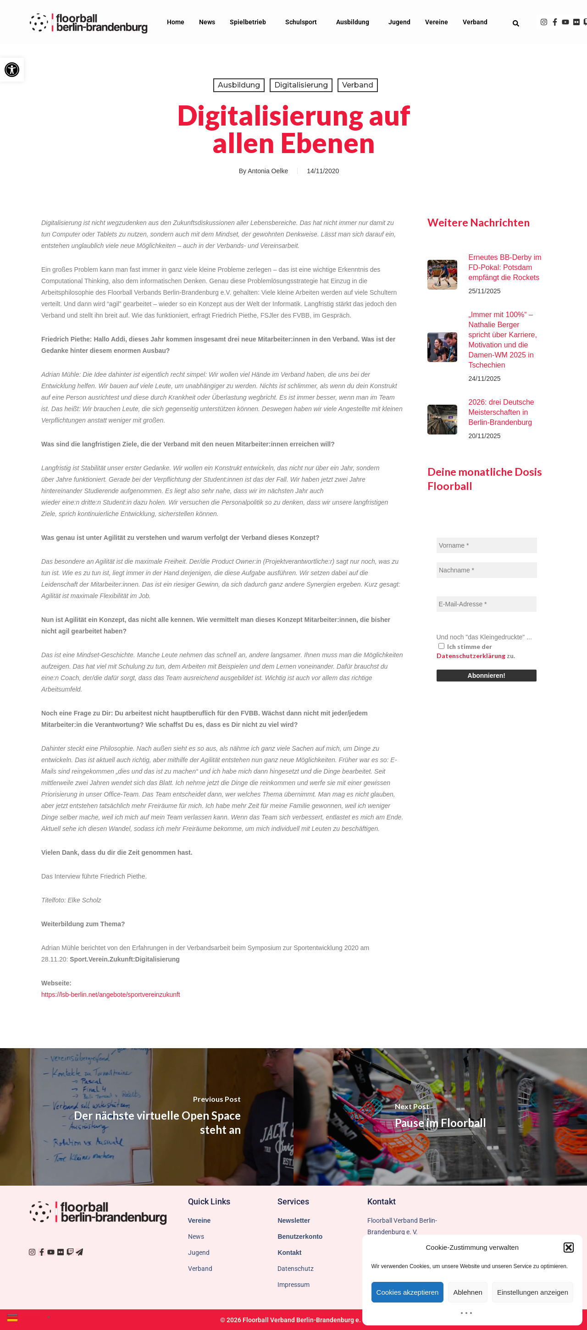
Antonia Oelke (268, 171)
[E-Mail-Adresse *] (487, 604)
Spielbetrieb (250, 22)
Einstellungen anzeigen (532, 1292)
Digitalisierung (301, 85)
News (207, 22)
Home (175, 22)
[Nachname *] (487, 570)
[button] (12, 70)
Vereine (436, 22)
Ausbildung (355, 22)
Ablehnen (467, 1292)
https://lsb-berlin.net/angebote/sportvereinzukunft (110, 994)
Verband (477, 22)
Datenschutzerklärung (471, 656)
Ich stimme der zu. (476, 651)
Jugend (399, 22)
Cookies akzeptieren (408, 1292)
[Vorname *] (487, 545)
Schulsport (303, 22)
